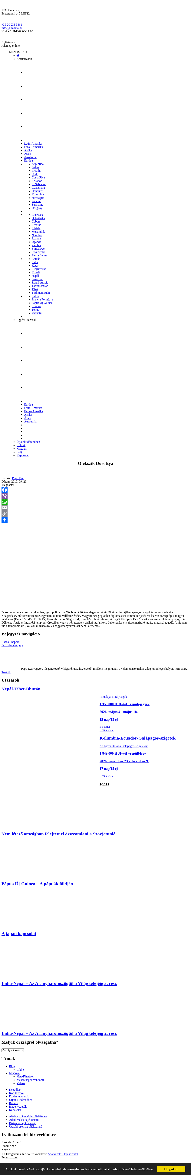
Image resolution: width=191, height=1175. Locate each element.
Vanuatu (36, 313)
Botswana (38, 214)
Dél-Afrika (38, 218)
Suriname (37, 204)
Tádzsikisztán (40, 285)
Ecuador (37, 180)
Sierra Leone (39, 255)
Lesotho (36, 224)
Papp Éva (18, 478)
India (35, 262)
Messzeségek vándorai (30, 1079)
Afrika (28, 150)
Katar (35, 265)
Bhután (36, 258)
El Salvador (39, 184)
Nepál (35, 275)
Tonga (35, 309)
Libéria (36, 228)
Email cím (9, 1146)
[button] (18, 52)
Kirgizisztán (39, 269)
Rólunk (21, 445)
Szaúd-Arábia (40, 282)
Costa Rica (38, 177)
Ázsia (27, 153)
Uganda (36, 241)
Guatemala (38, 187)
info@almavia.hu (12, 28)
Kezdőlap (15, 1089)
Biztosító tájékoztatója (22, 1123)
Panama (36, 201)
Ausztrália (30, 157)
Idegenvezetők (18, 1106)
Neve (6, 1149)
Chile (35, 174)
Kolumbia (38, 194)
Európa (28, 160)
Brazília (36, 170)
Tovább (6, 672)
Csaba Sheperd (11, 642)
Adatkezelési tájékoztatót (63, 1154)
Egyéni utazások (26, 319)
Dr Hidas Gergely (12, 645)
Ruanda (36, 238)
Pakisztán (37, 279)
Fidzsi (35, 296)
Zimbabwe (38, 248)
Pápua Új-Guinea (42, 302)
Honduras (37, 191)
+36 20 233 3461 (12, 24)
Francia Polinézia (42, 299)
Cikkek (21, 1069)
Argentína (38, 163)
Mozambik (38, 231)
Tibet (35, 289)
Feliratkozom (10, 1157)
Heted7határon (25, 1076)
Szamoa (36, 306)
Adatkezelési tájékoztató (24, 1119)
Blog (19, 452)
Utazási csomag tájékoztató (25, 1126)
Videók (21, 1083)
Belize (35, 167)
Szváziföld (38, 252)
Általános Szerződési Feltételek (28, 1116)
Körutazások (24, 58)
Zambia (36, 245)
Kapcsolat (23, 455)
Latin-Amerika (33, 143)
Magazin (22, 448)
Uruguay (37, 208)
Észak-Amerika (33, 147)
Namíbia (37, 235)
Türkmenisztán (41, 292)
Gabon (36, 221)
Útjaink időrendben (28, 441)
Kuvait (36, 272)
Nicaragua (38, 197)
